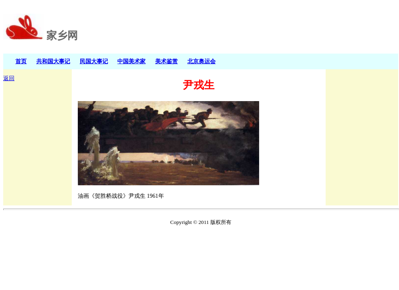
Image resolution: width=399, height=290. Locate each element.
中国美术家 (131, 61)
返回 (9, 78)
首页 (21, 61)
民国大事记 (94, 61)
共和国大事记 (53, 61)
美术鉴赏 (166, 61)
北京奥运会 (201, 61)
